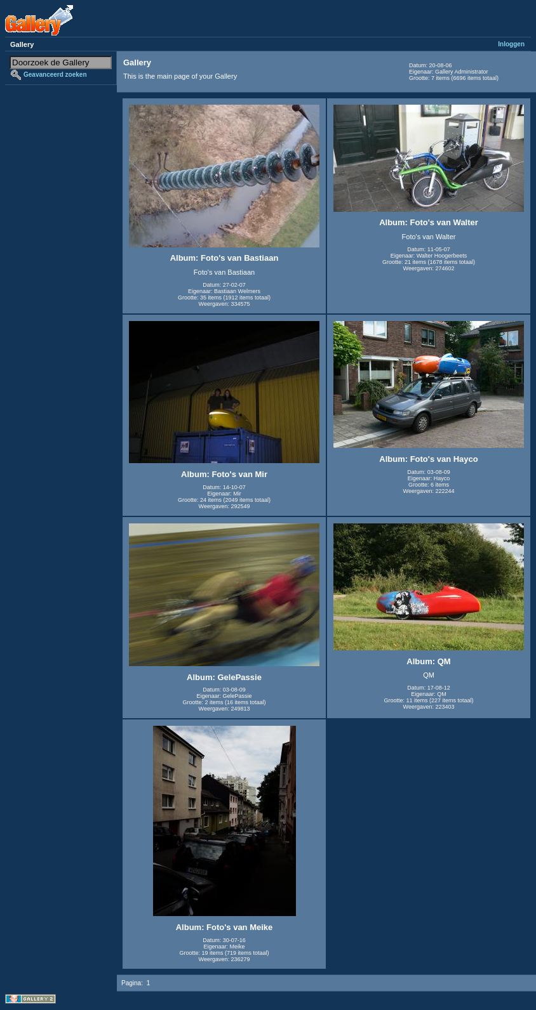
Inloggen (511, 44)
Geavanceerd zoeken (55, 74)
